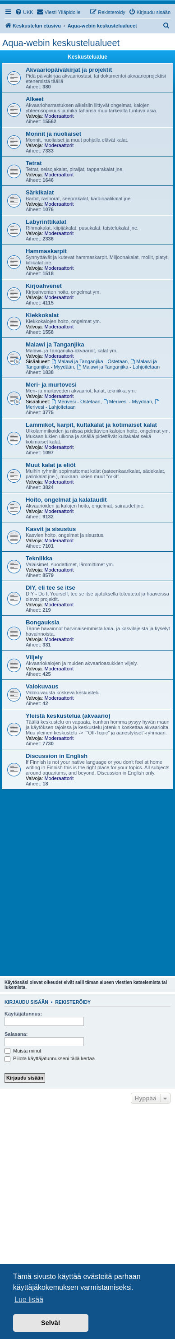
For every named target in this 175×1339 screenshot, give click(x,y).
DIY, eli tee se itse (50, 587)
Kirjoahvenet (44, 285)
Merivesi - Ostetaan (76, 401)
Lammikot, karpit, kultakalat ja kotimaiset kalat (91, 424)
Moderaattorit (59, 116)
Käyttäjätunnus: (23, 1013)
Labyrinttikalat (46, 221)
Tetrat (34, 163)
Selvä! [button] (50, 1322)
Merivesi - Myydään (127, 401)
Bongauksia (43, 622)
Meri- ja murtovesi (51, 384)
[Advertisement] (87, 881)
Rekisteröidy (73, 1002)
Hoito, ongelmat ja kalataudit (66, 499)
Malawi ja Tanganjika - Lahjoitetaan (118, 366)
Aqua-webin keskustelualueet (61, 43)
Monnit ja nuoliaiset (53, 133)
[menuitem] (24, 12)
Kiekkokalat (42, 315)
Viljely (34, 657)
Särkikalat (40, 192)
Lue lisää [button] (28, 1299)
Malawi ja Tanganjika (55, 344)
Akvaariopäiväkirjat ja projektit (69, 69)
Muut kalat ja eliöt (51, 465)
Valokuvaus (42, 686)
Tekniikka (39, 558)
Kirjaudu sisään (26, 1002)
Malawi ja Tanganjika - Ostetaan (90, 361)
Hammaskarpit (46, 251)
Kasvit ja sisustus (51, 529)
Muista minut (23, 1050)
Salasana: (16, 1034)
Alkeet (35, 99)
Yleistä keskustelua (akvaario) (68, 715)
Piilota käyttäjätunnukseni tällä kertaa (50, 1058)
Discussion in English (57, 756)
